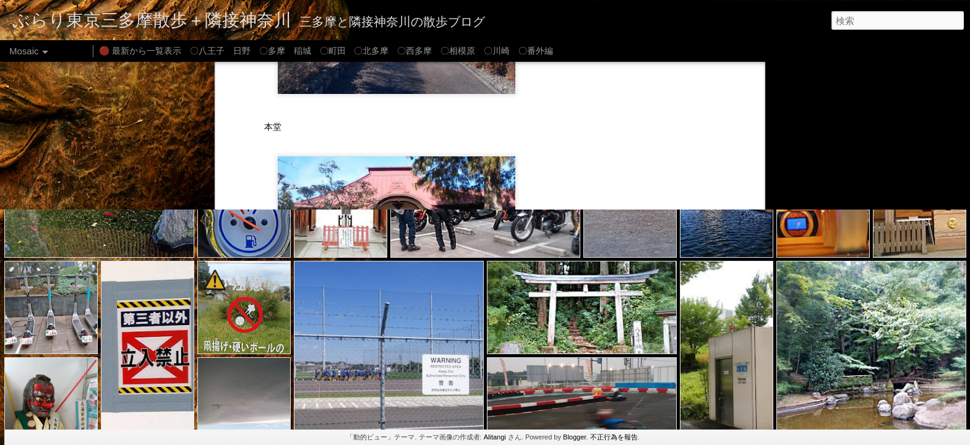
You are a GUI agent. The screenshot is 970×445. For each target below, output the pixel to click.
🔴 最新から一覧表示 (140, 51)
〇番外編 (535, 51)
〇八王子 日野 (220, 51)
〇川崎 (497, 51)
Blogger (574, 437)
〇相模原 (457, 51)
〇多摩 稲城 (285, 51)
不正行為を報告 (614, 437)
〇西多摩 (414, 51)
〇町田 (333, 51)
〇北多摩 (371, 51)
